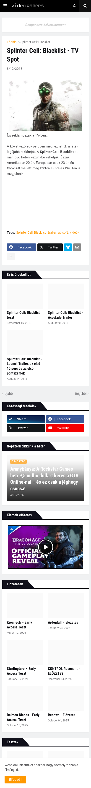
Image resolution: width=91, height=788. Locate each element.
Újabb (9, 393)
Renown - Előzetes (61, 715)
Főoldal (12, 42)
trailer (52, 232)
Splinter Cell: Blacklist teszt (23, 315)
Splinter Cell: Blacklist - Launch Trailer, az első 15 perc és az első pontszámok (24, 366)
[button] (5, 6)
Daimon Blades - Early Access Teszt (23, 717)
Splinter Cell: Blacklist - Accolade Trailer (65, 315)
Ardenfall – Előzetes (63, 622)
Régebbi (80, 393)
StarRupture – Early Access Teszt (21, 671)
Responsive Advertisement (45, 25)
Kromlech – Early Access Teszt (19, 624)
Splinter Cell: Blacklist (35, 42)
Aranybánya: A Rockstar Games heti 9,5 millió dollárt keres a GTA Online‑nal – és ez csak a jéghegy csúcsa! (44, 478)
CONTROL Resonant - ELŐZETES (64, 671)
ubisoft (63, 232)
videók (74, 232)
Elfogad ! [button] (15, 779)
